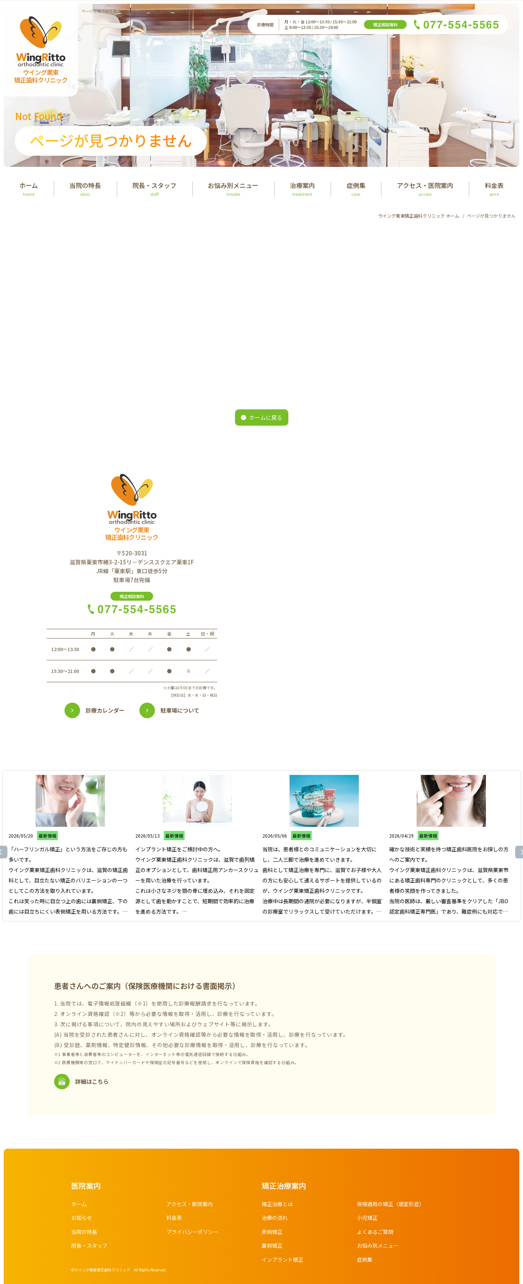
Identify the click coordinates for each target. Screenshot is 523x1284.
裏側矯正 (272, 1245)
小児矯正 (367, 1217)
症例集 (365, 1259)
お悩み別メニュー (377, 1245)
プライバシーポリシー (192, 1231)
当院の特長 (84, 1231)
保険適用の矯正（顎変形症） (390, 1204)
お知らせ (81, 1217)
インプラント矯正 (282, 1259)
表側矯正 (272, 1231)
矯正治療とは (277, 1204)
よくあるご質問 (375, 1231)
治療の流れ (275, 1217)
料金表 (174, 1217)
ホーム (79, 1204)
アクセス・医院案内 (189, 1204)
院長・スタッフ (89, 1245)
